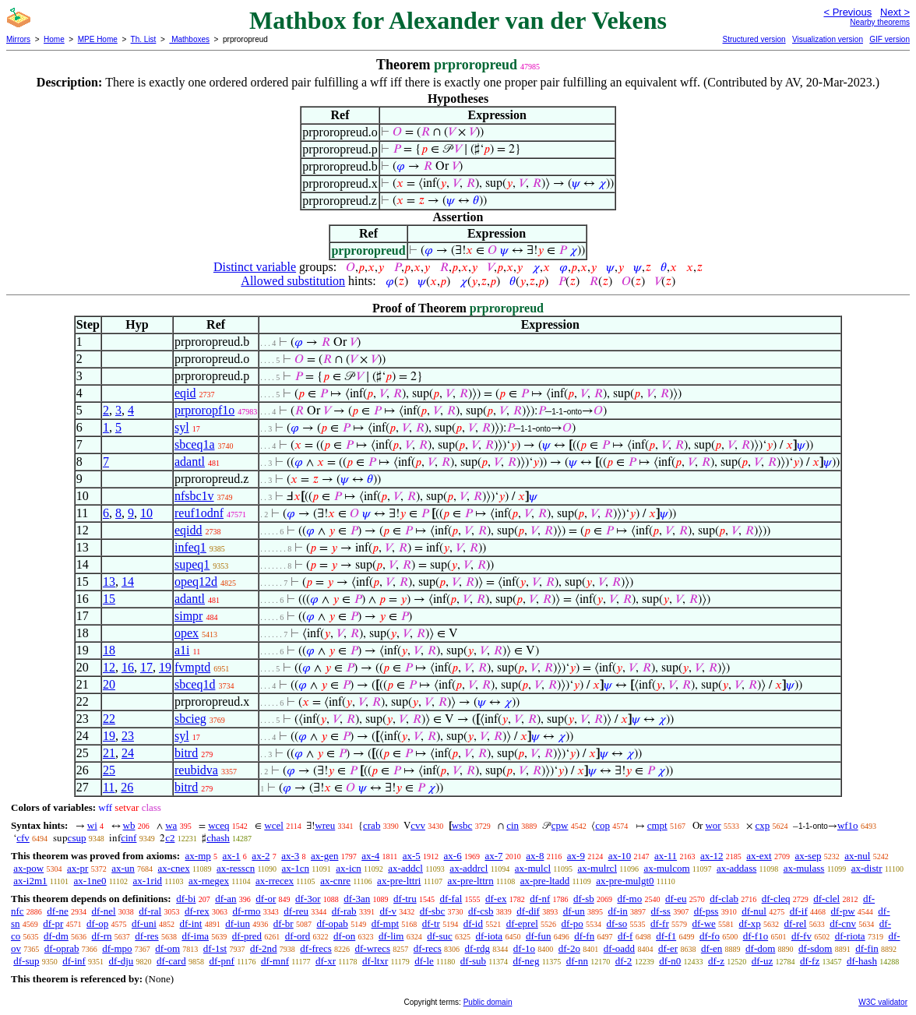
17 (146, 667)
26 (127, 787)
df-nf (540, 898)
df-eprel (522, 923)
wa (171, 825)
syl (181, 427)
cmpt (657, 825)
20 (109, 684)
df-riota (850, 936)
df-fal (450, 898)
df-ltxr (375, 961)
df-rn (102, 936)
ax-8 (535, 856)
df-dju (121, 961)
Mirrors (18, 39)
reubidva (196, 770)
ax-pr (77, 868)
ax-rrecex (274, 880)
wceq (218, 825)
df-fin (867, 948)
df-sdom (815, 948)
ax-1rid (147, 880)
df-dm (56, 936)
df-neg (526, 961)
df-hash (862, 961)
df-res (146, 936)
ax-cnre (335, 880)
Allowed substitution (293, 280)
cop (602, 825)
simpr (188, 615)
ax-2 (261, 856)
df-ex (495, 898)
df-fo (709, 936)
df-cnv (843, 923)
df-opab (331, 923)
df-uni (144, 923)
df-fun (538, 936)
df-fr (659, 923)
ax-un (123, 868)
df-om (167, 948)
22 (109, 718)
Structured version (753, 39)
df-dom (760, 948)
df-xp (750, 923)
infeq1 (190, 547)
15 (109, 598)
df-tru (405, 898)
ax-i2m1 (30, 880)
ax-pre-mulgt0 (625, 880)
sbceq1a (194, 444)
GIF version (889, 39)
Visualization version (827, 39)
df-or (265, 898)
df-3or (308, 898)
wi (92, 825)
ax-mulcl (533, 868)
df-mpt (385, 923)
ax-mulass (804, 868)
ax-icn (348, 868)
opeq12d (195, 581)
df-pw (843, 911)
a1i (182, 650)
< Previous (847, 12)
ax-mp (198, 856)
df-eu (675, 898)
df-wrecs (372, 948)
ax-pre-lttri (399, 880)
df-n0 (670, 961)
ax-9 (576, 856)
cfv (23, 838)
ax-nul (857, 856)
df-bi (186, 898)
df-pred (247, 936)
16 (128, 667)
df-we (704, 923)
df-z (716, 961)
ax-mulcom (666, 868)
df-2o (569, 948)
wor (712, 825)
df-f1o (756, 936)
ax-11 (665, 856)
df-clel (826, 898)
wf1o (847, 825)
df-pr (53, 923)
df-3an (357, 898)
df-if (799, 911)
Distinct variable (254, 266)
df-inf (74, 961)
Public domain (488, 1002)
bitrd (186, 752)
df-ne (57, 911)
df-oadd (619, 948)
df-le (424, 961)
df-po (572, 923)
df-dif (528, 911)
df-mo (629, 898)
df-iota (488, 936)
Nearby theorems (880, 22)
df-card (171, 961)
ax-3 (290, 856)
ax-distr (867, 868)
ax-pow (28, 868)
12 (109, 667)
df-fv (801, 936)
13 (109, 581)
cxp (762, 825)
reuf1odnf (199, 513)
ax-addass (736, 868)
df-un (574, 911)
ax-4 (370, 856)
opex (186, 633)
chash (218, 838)
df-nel (104, 911)
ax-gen (324, 856)
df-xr (325, 961)
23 (128, 735)
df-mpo (117, 948)
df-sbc (433, 911)
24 (128, 752)
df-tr (431, 923)
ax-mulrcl (597, 868)
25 (109, 770)
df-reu (296, 911)
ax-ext (758, 856)
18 (109, 650)
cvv (417, 825)
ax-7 (493, 856)
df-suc (440, 936)
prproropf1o (204, 410)
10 (146, 513)
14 (128, 581)
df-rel (795, 923)
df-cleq (776, 898)
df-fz (809, 961)
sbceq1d (194, 684)
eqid (185, 393)
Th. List (144, 39)
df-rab (344, 911)
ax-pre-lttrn (470, 880)
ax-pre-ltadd (545, 880)
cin (512, 825)
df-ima (195, 936)
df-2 (623, 961)
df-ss (661, 911)
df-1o (524, 948)
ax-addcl (405, 868)
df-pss (706, 911)
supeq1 (192, 564)
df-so (616, 923)
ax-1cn (295, 868)
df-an (225, 898)
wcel (274, 825)
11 (108, 787)
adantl (189, 461)
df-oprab (61, 948)
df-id (473, 923)
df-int (191, 923)
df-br (283, 923)
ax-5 (412, 856)
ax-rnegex (208, 880)
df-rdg (478, 948)
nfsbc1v (194, 495)
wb (129, 825)
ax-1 (232, 856)
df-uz (762, 961)
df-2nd (263, 948)
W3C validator (882, 1002)
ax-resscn (236, 868)
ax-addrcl (468, 868)
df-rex (197, 911)
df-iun (237, 923)
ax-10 (620, 856)
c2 (169, 838)
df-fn (584, 936)
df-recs (428, 948)
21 (109, 752)
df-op (97, 923)
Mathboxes (189, 39)
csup (77, 838)
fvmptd (192, 667)
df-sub (473, 961)
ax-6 (453, 856)
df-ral (150, 911)
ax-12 (712, 856)
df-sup (26, 961)
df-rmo (246, 911)
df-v (387, 911)
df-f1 (666, 936)
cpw (560, 825)
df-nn (577, 961)
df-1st (215, 948)
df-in (618, 911)
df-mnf (275, 961)
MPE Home (98, 39)
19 (165, 667)
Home (54, 39)
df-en (711, 948)
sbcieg (190, 718)
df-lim (391, 936)
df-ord (298, 936)
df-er (668, 948)
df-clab (724, 898)
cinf (128, 838)
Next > (895, 12)
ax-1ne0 (90, 880)
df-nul (754, 911)
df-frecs (315, 948)
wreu (325, 825)
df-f (625, 936)
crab (371, 825)
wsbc (462, 825)
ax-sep (807, 856)
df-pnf (221, 961)
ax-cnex (174, 868)
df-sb (583, 898)
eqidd (188, 530)
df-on (344, 936)
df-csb (481, 911)
